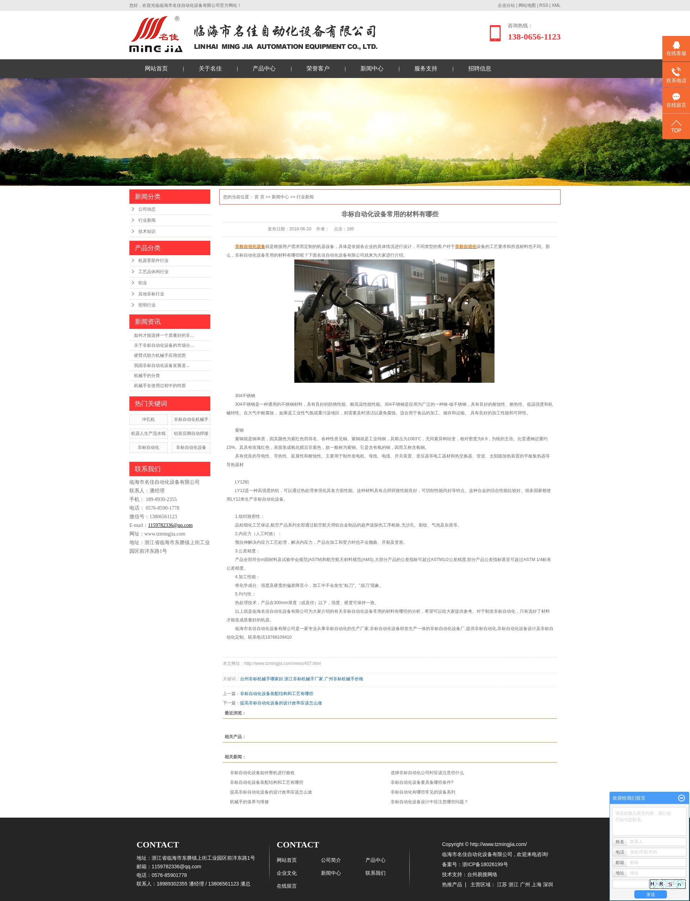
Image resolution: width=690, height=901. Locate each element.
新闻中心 (371, 68)
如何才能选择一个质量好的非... (164, 335)
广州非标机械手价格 (344, 678)
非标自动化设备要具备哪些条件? (422, 782)
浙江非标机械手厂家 (303, 678)
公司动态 (147, 209)
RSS (543, 5)
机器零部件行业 (153, 260)
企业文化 (287, 873)
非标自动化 (148, 447)
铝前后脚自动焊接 (191, 433)
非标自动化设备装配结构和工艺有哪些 (276, 693)
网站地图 (528, 5)
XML (556, 5)
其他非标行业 (151, 293)
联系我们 (375, 873)
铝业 (142, 282)
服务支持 (425, 68)
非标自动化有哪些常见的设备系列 (423, 792)
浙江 (514, 884)
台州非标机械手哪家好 (261, 678)
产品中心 (264, 68)
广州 (525, 884)
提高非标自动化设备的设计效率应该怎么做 (281, 702)
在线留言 (287, 886)
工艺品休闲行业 (153, 271)
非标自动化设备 (191, 447)
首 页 (259, 196)
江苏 (502, 884)
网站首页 (156, 68)
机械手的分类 (147, 375)
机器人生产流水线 (148, 433)
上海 (537, 884)
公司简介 (331, 860)
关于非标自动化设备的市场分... (164, 345)
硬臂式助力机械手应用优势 (160, 355)
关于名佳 (210, 68)
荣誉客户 (318, 68)
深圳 (548, 884)
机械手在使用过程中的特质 (160, 385)
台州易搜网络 (482, 874)
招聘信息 (479, 68)
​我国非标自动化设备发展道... (161, 365)
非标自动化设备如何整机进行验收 (262, 772)
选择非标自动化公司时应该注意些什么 (427, 772)
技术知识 (147, 231)
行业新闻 (147, 220)
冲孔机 (148, 419)
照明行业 (147, 305)
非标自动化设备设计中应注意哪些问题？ (429, 801)
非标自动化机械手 (191, 419)
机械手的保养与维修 (249, 801)
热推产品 (452, 884)
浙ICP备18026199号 (485, 864)
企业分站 (506, 5)
